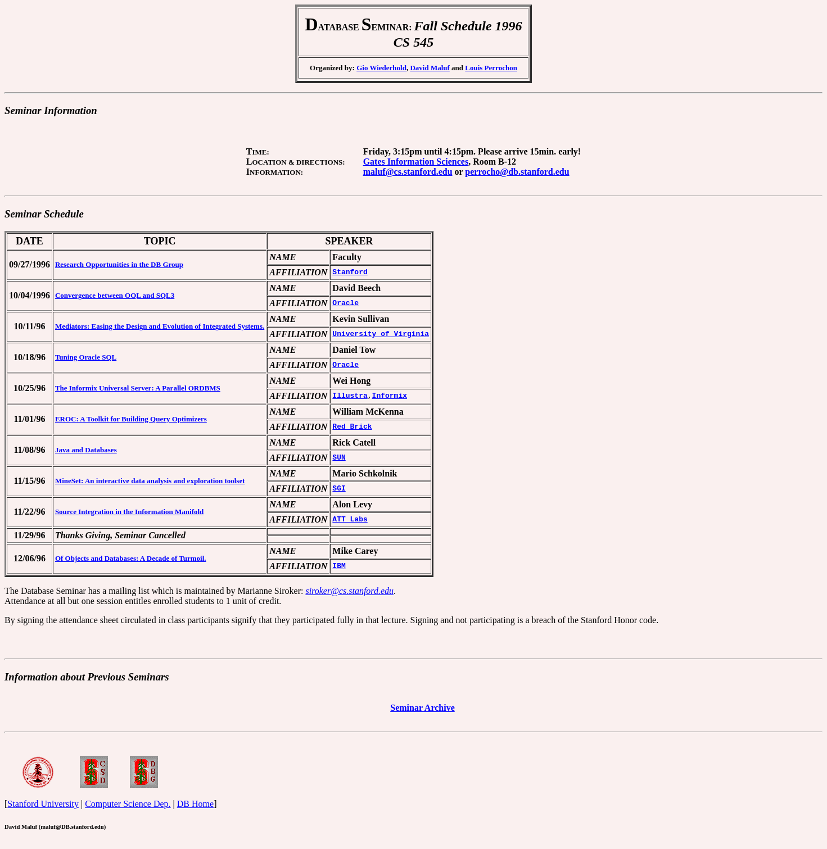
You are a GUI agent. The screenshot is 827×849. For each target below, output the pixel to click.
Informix (389, 396)
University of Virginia (380, 334)
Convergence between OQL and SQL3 (114, 295)
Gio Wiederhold (381, 67)
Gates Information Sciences (416, 161)
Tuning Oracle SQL (85, 357)
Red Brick (352, 427)
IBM (338, 566)
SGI (338, 489)
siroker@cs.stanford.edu (349, 591)
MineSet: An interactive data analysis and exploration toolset (150, 480)
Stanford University (43, 809)
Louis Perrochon (491, 67)
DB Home (195, 809)
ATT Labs (349, 520)
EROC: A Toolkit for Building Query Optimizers (131, 419)
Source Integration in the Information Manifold (129, 511)
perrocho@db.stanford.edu (517, 171)
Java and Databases (86, 450)
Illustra (349, 396)
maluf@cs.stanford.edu (408, 171)
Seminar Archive (422, 711)
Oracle (345, 303)
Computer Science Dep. (127, 809)
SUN (338, 458)
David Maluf (429, 67)
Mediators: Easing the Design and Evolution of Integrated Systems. (159, 326)
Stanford (349, 272)
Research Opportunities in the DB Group (119, 264)
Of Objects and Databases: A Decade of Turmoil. (130, 558)
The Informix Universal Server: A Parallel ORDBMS (137, 388)
